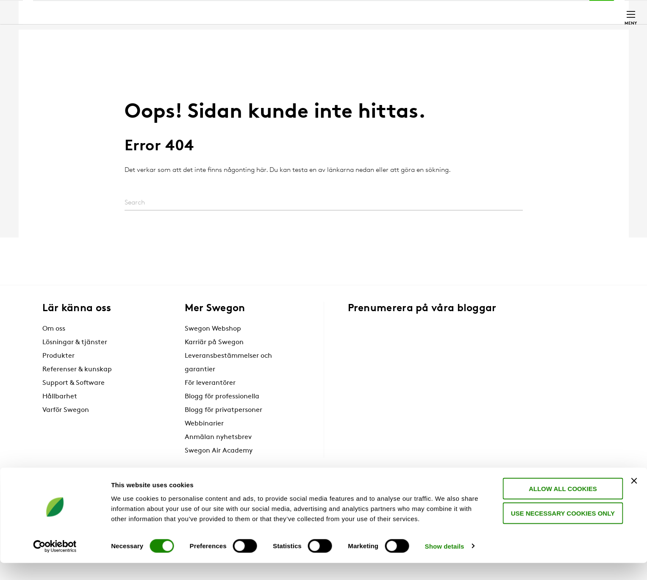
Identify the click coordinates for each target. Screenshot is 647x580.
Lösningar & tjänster (74, 342)
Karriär (476, 11)
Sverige (544, 11)
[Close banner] (634, 498)
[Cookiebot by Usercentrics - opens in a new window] (55, 563)
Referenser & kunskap (77, 369)
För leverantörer (210, 383)
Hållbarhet (59, 396)
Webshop (510, 11)
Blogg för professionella (222, 396)
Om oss (53, 329)
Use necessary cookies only (560, 530)
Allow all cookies (560, 505)
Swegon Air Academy (219, 450)
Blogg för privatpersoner (223, 410)
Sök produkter (366, 11)
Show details (444, 563)
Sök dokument (429, 11)
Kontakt (585, 11)
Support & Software (73, 383)
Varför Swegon (65, 410)
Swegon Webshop (213, 329)
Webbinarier (204, 423)
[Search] (324, 203)
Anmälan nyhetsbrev (218, 437)
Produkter (58, 356)
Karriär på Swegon (214, 342)
